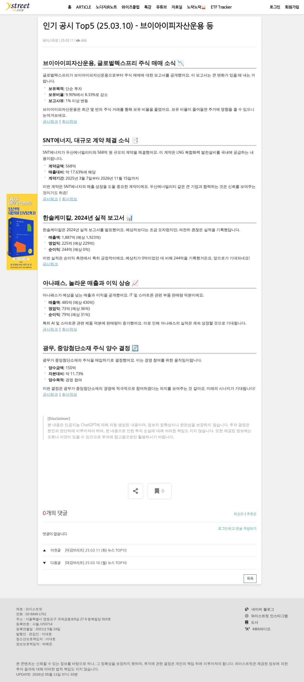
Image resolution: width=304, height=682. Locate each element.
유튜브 (161, 7)
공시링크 (50, 121)
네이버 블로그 (259, 609)
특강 (147, 7)
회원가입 (292, 7)
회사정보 (69, 121)
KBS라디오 (257, 629)
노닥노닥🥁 (196, 7)
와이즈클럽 (130, 7)
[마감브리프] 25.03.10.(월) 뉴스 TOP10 (96, 563)
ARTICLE (83, 7)
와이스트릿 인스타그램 (266, 616)
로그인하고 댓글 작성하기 (237, 528)
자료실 (176, 7)
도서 (251, 622)
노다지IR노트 (106, 7)
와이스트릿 (51, 40)
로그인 (275, 7)
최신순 (239, 514)
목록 (250, 578)
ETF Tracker (221, 7)
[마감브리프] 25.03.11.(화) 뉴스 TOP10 (96, 550)
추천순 (251, 514)
